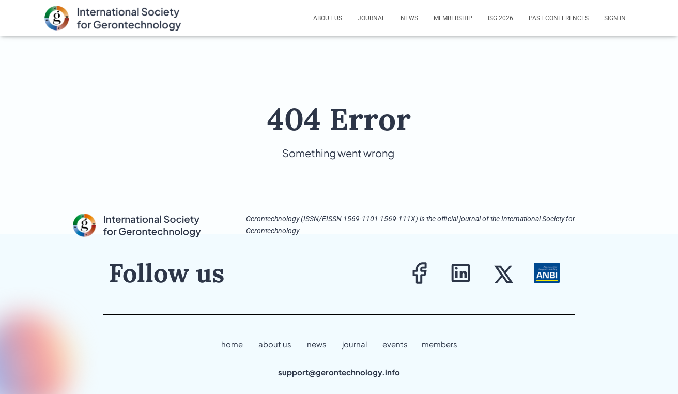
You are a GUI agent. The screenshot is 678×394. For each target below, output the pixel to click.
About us (327, 18)
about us (274, 344)
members (439, 344)
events (395, 344)
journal (354, 344)
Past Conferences (559, 18)
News (409, 18)
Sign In (615, 18)
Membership (453, 18)
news (317, 344)
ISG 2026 (500, 18)
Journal (371, 18)
